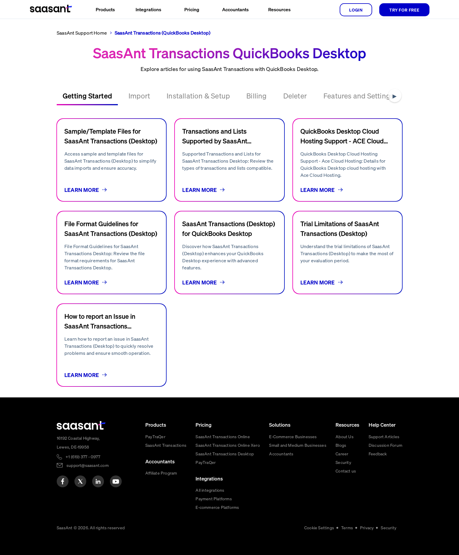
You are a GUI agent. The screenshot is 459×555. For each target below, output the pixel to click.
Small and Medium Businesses (297, 445)
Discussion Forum (385, 445)
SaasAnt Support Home (82, 33)
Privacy (367, 527)
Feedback (378, 453)
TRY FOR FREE (404, 9)
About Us (345, 436)
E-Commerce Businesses (293, 436)
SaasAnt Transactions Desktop (225, 453)
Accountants (281, 453)
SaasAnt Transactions (165, 445)
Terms (347, 527)
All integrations (210, 490)
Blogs (341, 445)
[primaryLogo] (81, 425)
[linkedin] (98, 481)
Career (342, 453)
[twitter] (80, 481)
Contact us (346, 470)
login (356, 9)
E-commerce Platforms (217, 507)
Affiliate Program (161, 472)
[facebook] (63, 481)
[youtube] (116, 481)
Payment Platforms (214, 498)
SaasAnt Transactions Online (223, 436)
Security (343, 462)
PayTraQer (155, 436)
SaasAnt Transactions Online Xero (228, 445)
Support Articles (384, 436)
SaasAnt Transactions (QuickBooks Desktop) (162, 33)
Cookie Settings (319, 527)
